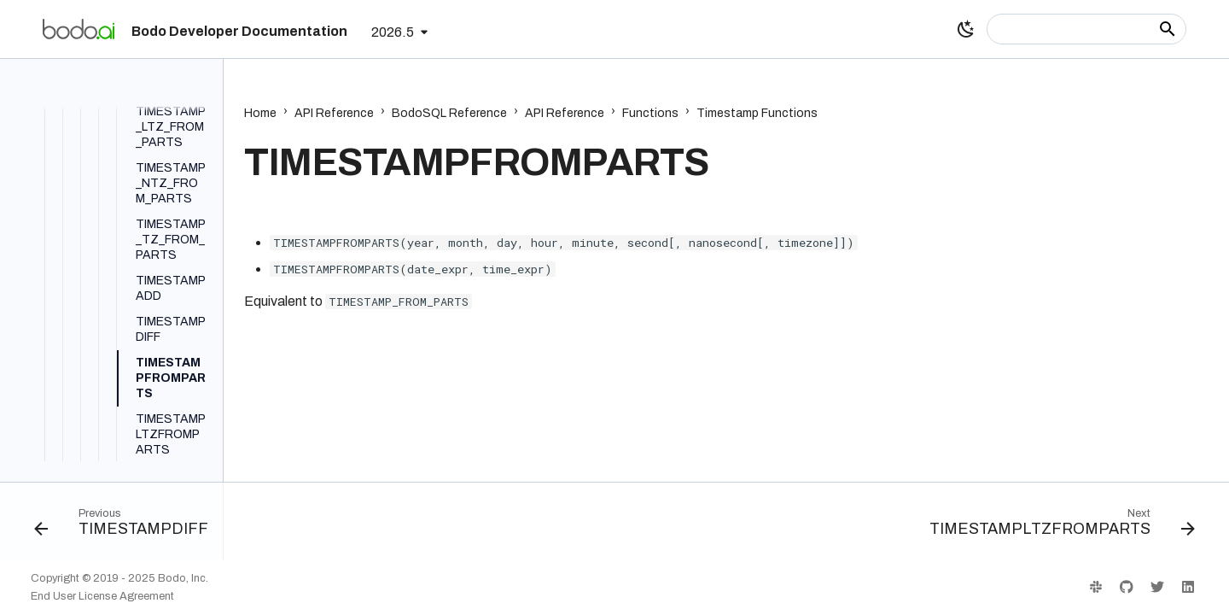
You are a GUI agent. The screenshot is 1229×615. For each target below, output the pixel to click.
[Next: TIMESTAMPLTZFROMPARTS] (1057, 526)
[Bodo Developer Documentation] (78, 29)
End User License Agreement (102, 596)
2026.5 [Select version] (392, 32)
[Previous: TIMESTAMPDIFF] (126, 526)
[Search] (1086, 29)
